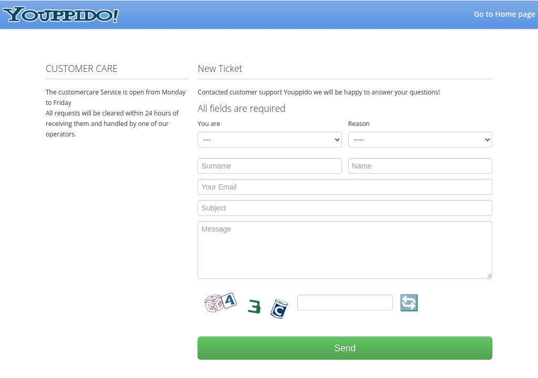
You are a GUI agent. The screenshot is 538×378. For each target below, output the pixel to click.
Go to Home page (504, 14)
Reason (359, 123)
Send (345, 348)
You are (209, 123)
